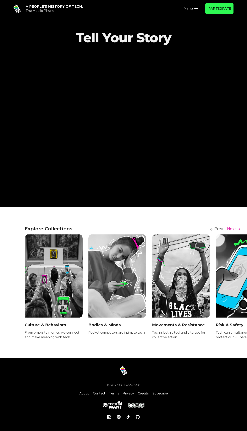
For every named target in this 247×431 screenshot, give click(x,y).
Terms (114, 393)
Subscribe (160, 393)
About (84, 393)
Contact (99, 393)
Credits (143, 393)
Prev (218, 229)
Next (231, 229)
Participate (219, 8)
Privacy (128, 393)
